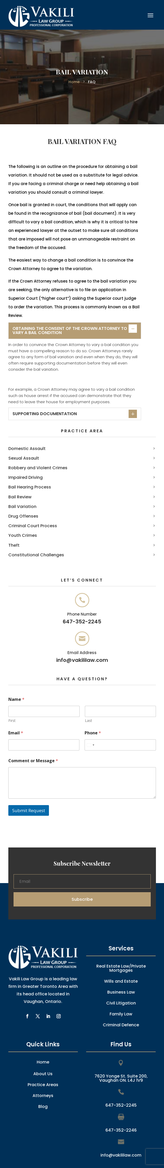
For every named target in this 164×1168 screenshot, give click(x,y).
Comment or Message (33, 760)
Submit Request (28, 810)
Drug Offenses (23, 516)
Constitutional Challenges (36, 555)
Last (88, 720)
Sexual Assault (23, 458)
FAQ (91, 81)
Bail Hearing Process (29, 487)
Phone (93, 732)
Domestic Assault (27, 449)
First (12, 720)
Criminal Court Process (32, 526)
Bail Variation (22, 507)
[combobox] (90, 745)
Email (15, 732)
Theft (14, 545)
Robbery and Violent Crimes (37, 468)
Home (74, 81)
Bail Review (19, 497)
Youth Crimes (22, 535)
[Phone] (120, 745)
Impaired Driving (25, 477)
